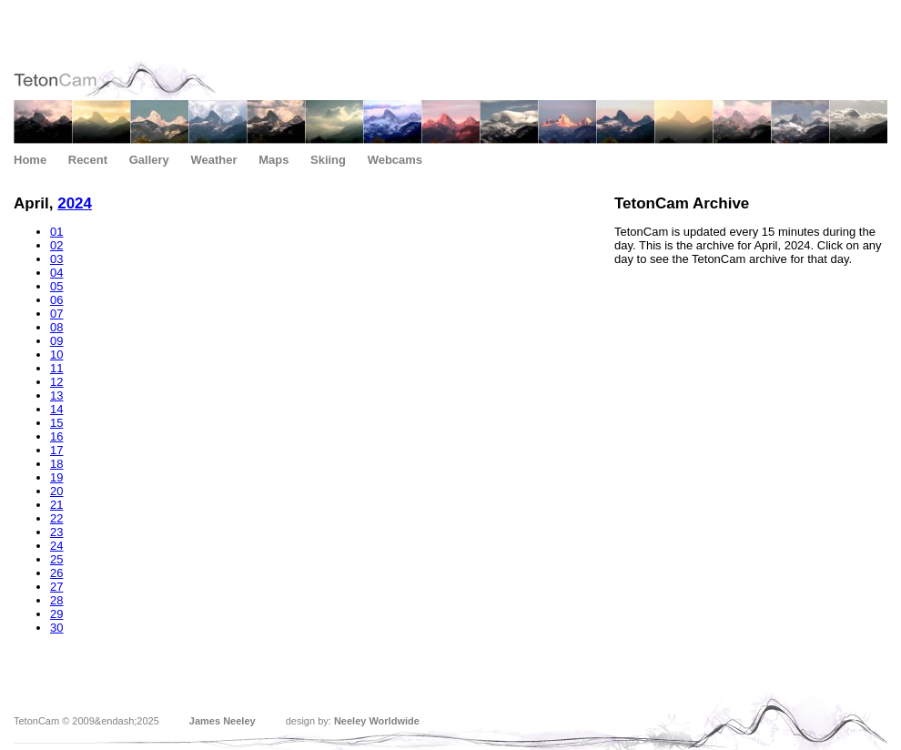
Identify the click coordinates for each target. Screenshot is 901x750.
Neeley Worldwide (377, 720)
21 (56, 505)
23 (56, 532)
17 (56, 450)
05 (56, 286)
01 (56, 231)
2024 (74, 203)
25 (56, 559)
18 (56, 464)
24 (56, 545)
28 (56, 600)
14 (56, 409)
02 (56, 245)
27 (56, 586)
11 (56, 368)
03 (56, 259)
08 (56, 327)
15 (56, 423)
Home (30, 160)
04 (56, 272)
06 (56, 300)
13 (56, 395)
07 (56, 313)
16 (56, 436)
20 (56, 491)
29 (56, 614)
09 (56, 341)
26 (56, 573)
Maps (273, 160)
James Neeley (222, 720)
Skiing (328, 160)
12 (56, 382)
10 (56, 354)
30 (56, 627)
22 (56, 518)
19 (56, 477)
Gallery (149, 160)
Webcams (395, 160)
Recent (87, 160)
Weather (213, 160)
